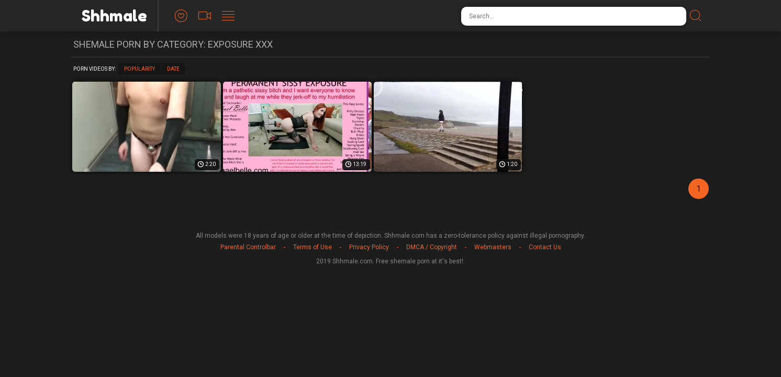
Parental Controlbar (248, 247)
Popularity (139, 69)
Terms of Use (312, 247)
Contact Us (545, 247)
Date (173, 69)
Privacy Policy (369, 247)
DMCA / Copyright (431, 247)
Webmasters (492, 247)
